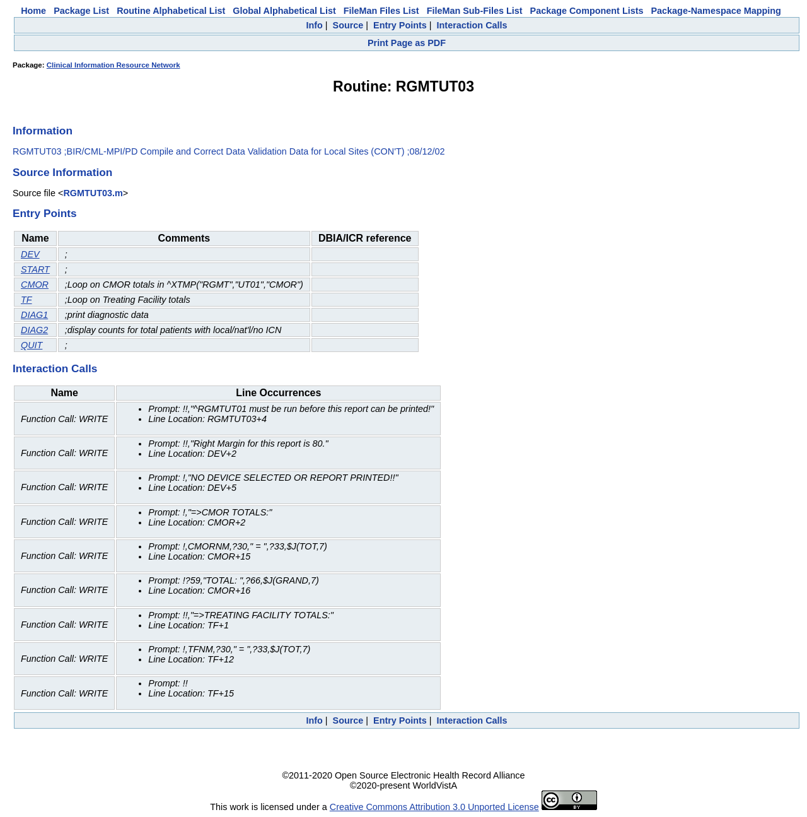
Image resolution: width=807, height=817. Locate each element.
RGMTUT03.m (92, 193)
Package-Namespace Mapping (716, 11)
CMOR (35, 284)
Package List (81, 11)
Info (314, 25)
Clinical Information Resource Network (113, 65)
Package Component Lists (587, 11)
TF (26, 300)
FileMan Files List (381, 11)
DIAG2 (34, 330)
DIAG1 (34, 315)
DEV (30, 254)
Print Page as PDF (407, 43)
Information (43, 130)
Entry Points (400, 25)
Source (348, 25)
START (35, 269)
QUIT (31, 345)
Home (33, 11)
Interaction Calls (472, 25)
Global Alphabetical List (284, 11)
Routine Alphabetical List (171, 11)
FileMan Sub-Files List (475, 11)
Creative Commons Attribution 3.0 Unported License (434, 807)
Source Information (62, 172)
